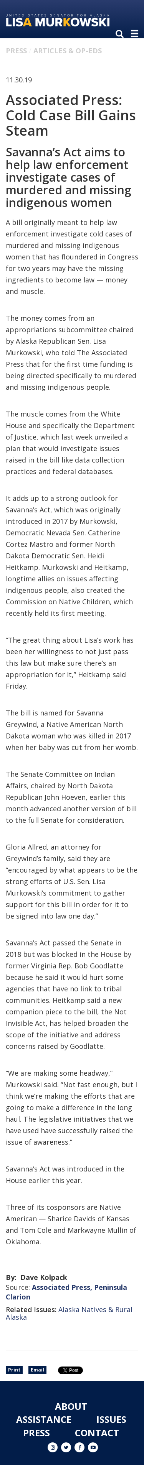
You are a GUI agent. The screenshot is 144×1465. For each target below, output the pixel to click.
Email (37, 1370)
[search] (121, 34)
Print (14, 1370)
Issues (111, 1419)
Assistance (43, 1419)
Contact (97, 1432)
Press (16, 50)
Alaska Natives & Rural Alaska (69, 1313)
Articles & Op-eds (67, 50)
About (71, 1406)
